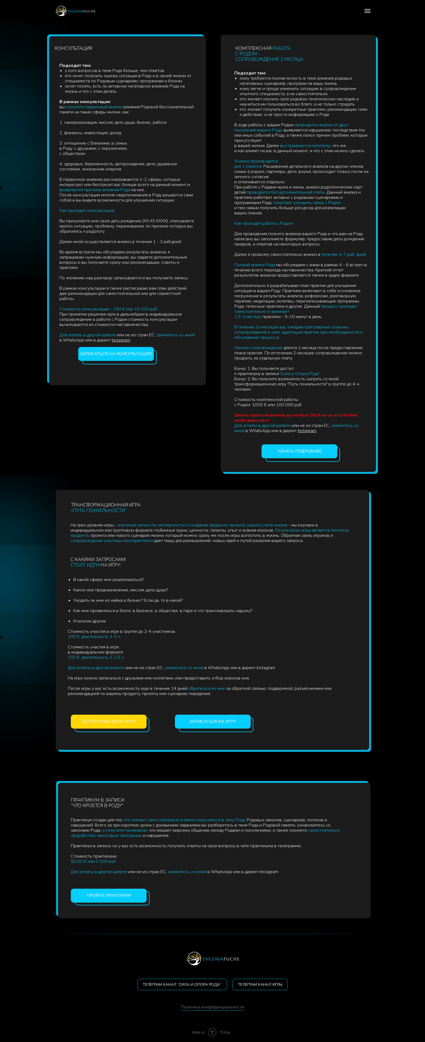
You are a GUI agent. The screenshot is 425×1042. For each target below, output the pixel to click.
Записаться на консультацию (116, 354)
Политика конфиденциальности (212, 1007)
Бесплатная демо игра (109, 721)
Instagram (121, 340)
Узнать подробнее (299, 451)
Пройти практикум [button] (109, 895)
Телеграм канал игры (260, 984)
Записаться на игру (212, 721)
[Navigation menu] (368, 11)
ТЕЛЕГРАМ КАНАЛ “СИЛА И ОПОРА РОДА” (182, 984)
